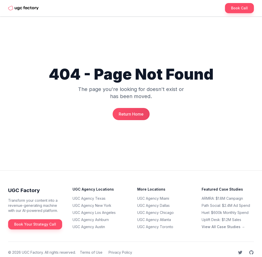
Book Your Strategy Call (35, 224)
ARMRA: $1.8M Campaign (222, 198)
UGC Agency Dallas (153, 205)
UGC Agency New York (92, 205)
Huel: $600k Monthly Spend (225, 212)
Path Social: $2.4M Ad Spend (226, 205)
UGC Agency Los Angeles (94, 212)
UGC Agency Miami (153, 198)
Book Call (239, 8)
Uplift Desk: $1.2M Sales (221, 219)
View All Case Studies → (223, 227)
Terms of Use (91, 252)
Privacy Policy (120, 252)
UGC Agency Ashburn (91, 219)
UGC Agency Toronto (155, 227)
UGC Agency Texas (89, 198)
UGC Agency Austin (89, 227)
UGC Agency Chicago (155, 212)
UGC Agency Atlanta (154, 219)
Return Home (131, 114)
